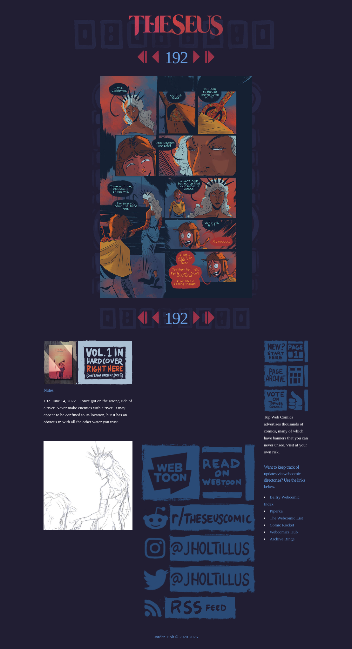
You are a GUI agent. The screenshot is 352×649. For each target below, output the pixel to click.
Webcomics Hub (284, 532)
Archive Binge (282, 539)
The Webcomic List (286, 518)
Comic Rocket (282, 525)
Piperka (276, 511)
